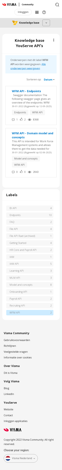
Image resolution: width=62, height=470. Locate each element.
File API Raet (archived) (22, 236)
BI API (13, 208)
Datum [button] (48, 79)
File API (14, 229)
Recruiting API (17, 305)
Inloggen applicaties (15, 421)
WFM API (37, 112)
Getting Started (18, 243)
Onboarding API (18, 291)
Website (8, 409)
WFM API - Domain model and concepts (32, 135)
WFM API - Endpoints (26, 91)
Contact (8, 415)
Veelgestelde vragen (16, 351)
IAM (12, 257)
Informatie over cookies (18, 357)
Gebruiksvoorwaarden (17, 340)
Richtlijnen (10, 346)
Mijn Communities (36, 12)
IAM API (14, 263)
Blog (6, 388)
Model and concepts (26, 158)
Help (44, 12)
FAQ (12, 222)
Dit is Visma (10, 373)
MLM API (15, 277)
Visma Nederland (18, 458)
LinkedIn (9, 394)
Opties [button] (54, 40)
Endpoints (20, 112)
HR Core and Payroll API (23, 250)
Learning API (17, 270)
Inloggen (23, 12)
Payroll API (16, 298)
